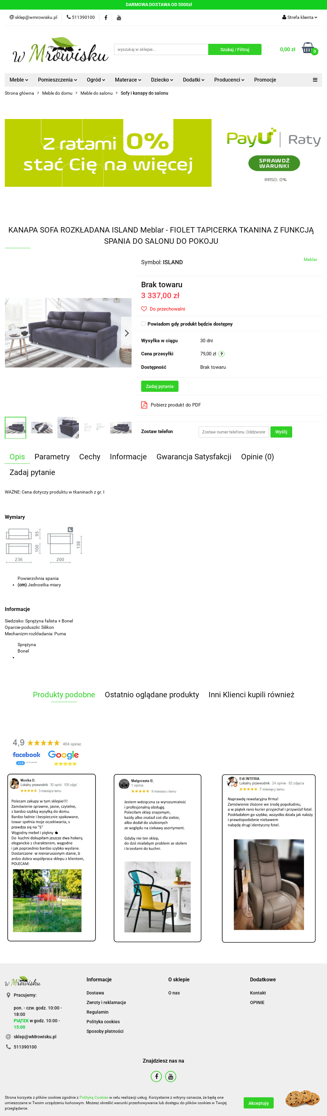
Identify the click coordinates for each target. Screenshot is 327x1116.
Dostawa (95, 992)
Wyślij (281, 431)
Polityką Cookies (94, 1097)
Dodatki (194, 80)
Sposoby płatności (105, 1031)
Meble (19, 80)
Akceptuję (258, 1103)
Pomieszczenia (57, 80)
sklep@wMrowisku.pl (35, 1036)
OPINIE (257, 1002)
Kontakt (258, 992)
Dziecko (162, 80)
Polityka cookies (103, 1021)
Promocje (265, 80)
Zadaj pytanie (160, 386)
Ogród (96, 80)
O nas (174, 992)
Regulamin (98, 1012)
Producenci (229, 80)
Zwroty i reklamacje (106, 1002)
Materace (128, 80)
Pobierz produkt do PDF (171, 404)
